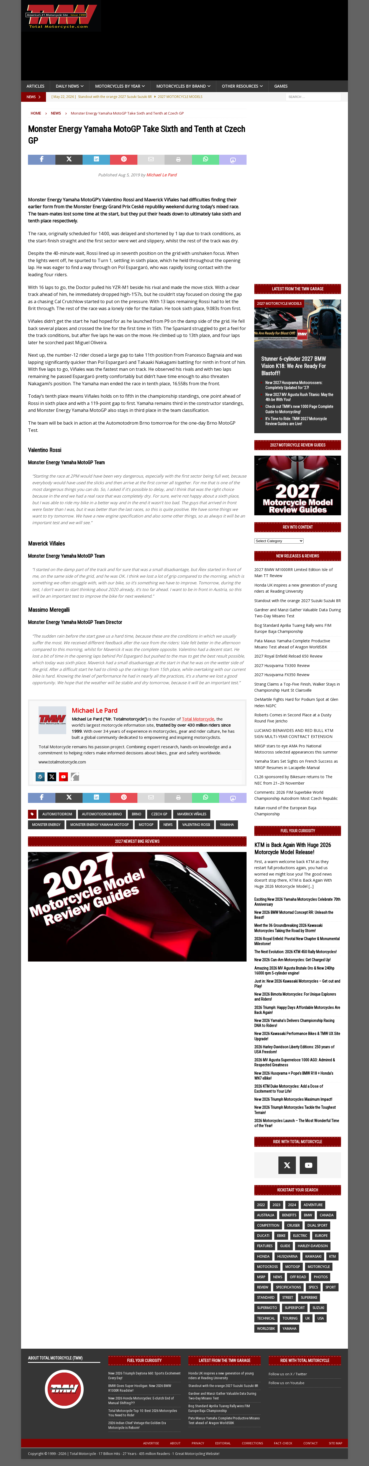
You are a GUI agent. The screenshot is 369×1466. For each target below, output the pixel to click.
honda (263, 1256)
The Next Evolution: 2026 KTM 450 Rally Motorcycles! (295, 952)
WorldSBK (266, 1328)
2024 (292, 1205)
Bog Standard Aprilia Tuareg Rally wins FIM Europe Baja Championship (219, 1408)
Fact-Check (283, 1443)
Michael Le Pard (161, 174)
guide (285, 1246)
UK (307, 1318)
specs (313, 1287)
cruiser (293, 1225)
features (264, 1246)
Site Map (335, 1443)
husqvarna (287, 1256)
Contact (310, 1443)
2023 (276, 1205)
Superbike (309, 1297)
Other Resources (240, 86)
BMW (308, 1215)
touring (290, 1318)
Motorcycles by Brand (181, 86)
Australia (265, 1215)
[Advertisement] (226, 41)
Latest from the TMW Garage (298, 289)
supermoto (267, 1307)
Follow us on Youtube (286, 1382)
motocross (267, 1266)
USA (320, 1318)
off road (298, 1277)
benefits (289, 1215)
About (175, 1443)
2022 (261, 1205)
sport (331, 1287)
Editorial (223, 1443)
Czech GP (159, 814)
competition (268, 1225)
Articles (35, 86)
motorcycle (319, 1266)
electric (300, 1235)
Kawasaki (313, 1256)
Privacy (198, 1443)
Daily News (67, 86)
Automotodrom (57, 814)
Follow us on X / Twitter (288, 1373)
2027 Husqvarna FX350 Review (281, 674)
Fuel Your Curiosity (298, 831)
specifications (288, 1287)
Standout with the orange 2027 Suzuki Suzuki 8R (297, 600)
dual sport (317, 1225)
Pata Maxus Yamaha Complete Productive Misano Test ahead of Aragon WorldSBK (224, 1420)
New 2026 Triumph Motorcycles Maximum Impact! (293, 1099)
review (262, 1287)
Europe (321, 1235)
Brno (136, 814)
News (167, 824)
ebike (281, 1235)
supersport (295, 1307)
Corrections (252, 1443)
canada (327, 1215)
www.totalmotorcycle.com (62, 762)
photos (320, 1277)
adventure (313, 1205)
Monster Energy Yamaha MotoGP (99, 824)
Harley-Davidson (313, 1246)
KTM (332, 1256)
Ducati (263, 1235)
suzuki (318, 1307)
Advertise (151, 1443)
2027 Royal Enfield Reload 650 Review (288, 656)
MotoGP (146, 824)
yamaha (227, 824)
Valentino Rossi (196, 824)
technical (266, 1318)
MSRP (261, 1277)
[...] (311, 886)
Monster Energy (46, 824)
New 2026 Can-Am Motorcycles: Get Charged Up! (292, 960)
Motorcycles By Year (117, 86)
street (287, 1297)
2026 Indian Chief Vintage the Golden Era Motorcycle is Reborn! (137, 1425)
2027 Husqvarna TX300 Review (282, 665)
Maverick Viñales (191, 814)
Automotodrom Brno (102, 814)
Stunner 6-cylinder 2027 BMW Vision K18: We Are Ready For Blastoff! (293, 366)
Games (281, 86)
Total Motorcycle (198, 719)
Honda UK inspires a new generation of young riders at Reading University (221, 1375)
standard (266, 1297)
